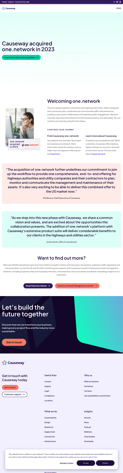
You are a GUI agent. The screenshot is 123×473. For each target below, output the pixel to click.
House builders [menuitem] (50, 441)
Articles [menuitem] (87, 386)
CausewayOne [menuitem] (50, 386)
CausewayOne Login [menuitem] (22, 2)
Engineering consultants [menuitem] (54, 446)
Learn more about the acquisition (21, 41)
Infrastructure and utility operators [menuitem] (58, 436)
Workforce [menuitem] (48, 395)
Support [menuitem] (11, 2)
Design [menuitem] (47, 391)
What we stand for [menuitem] (91, 350)
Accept (86, 463)
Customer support (14, 363)
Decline (105, 463)
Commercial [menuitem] (49, 405)
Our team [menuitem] (88, 359)
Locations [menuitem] (48, 369)
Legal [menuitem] (46, 359)
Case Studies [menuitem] (89, 405)
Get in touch (14, 310)
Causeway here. (98, 122)
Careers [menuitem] (4, 2)
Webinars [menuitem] (88, 400)
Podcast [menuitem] (87, 395)
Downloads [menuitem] (88, 410)
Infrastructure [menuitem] (50, 410)
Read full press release (38, 254)
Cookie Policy (91, 457)
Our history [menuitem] (88, 355)
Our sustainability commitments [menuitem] (97, 364)
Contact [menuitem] (47, 350)
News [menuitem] (86, 391)
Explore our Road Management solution (77, 254)
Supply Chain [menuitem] (49, 400)
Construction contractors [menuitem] (54, 427)
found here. (55, 122)
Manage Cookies (66, 463)
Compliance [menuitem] (49, 364)
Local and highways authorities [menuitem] (56, 432)
